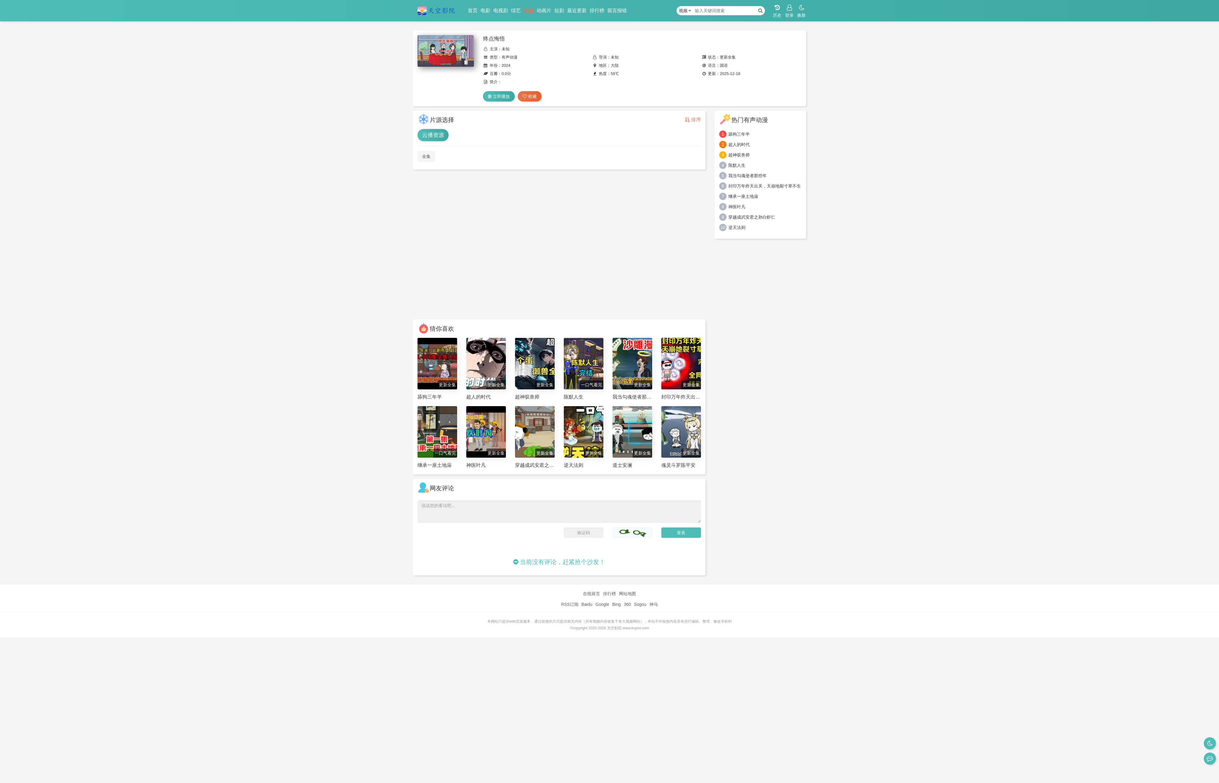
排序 (693, 119)
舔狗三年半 (739, 134)
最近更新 (577, 10)
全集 (426, 156)
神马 (653, 604)
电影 (485, 10)
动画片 (544, 10)
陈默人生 (736, 165)
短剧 (559, 10)
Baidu (586, 604)
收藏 (530, 96)
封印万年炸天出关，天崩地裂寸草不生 (764, 186)
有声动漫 (509, 57)
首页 (473, 10)
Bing (616, 604)
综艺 (516, 10)
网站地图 (627, 593)
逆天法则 (736, 227)
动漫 (529, 10)
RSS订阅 (569, 604)
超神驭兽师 (739, 154)
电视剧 (500, 10)
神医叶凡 (736, 206)
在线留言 (591, 593)
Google (602, 604)
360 (627, 604)
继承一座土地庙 (743, 196)
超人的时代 (739, 144)
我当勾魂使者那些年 (747, 175)
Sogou (640, 604)
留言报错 (617, 10)
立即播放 (499, 96)
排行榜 (597, 10)
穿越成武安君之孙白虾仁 (751, 217)
